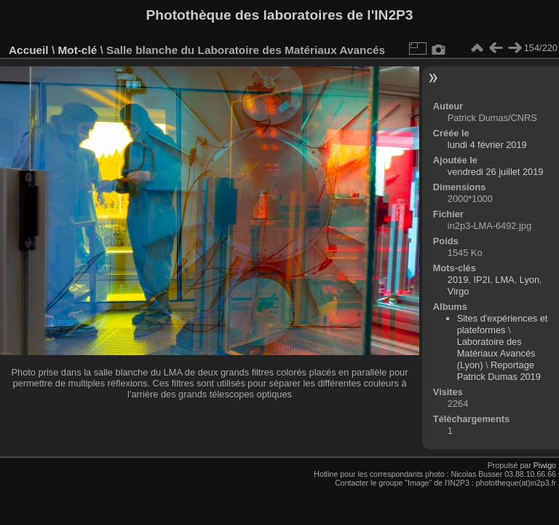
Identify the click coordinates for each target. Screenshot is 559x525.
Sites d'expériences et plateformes (502, 324)
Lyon (529, 279)
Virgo (458, 291)
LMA (504, 279)
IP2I (481, 279)
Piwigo (545, 465)
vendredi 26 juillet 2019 (496, 171)
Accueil (29, 50)
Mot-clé (77, 50)
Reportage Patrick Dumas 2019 (499, 370)
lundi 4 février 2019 (487, 144)
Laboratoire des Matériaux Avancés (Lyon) (496, 353)
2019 (458, 279)
